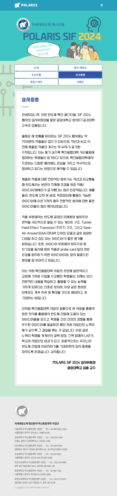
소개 (36, 67)
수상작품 (36, 75)
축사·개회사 (80, 67)
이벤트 (80, 82)
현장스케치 (36, 82)
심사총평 (80, 75)
